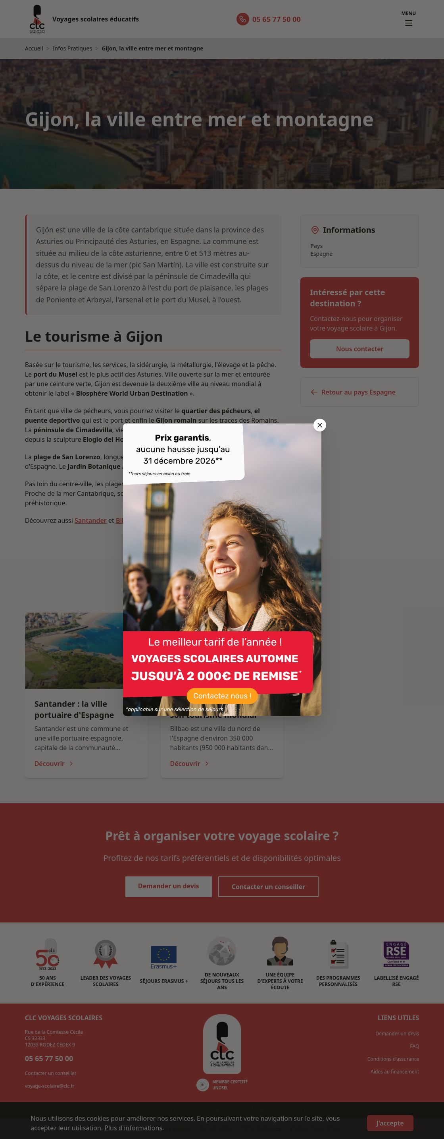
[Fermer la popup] (319, 425)
